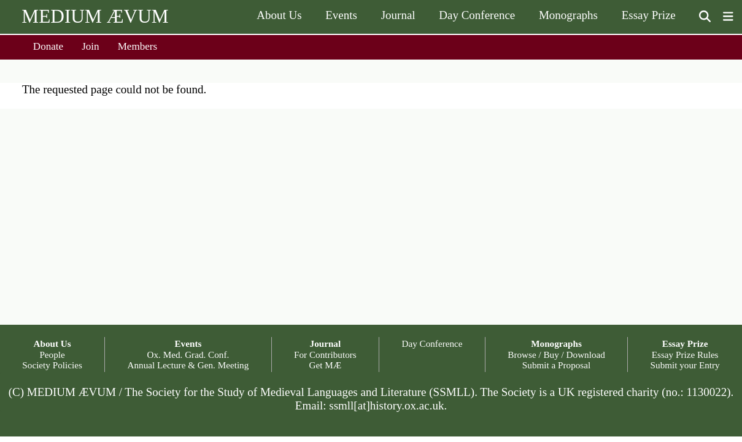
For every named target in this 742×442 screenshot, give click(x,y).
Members (138, 46)
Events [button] (187, 343)
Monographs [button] (556, 343)
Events (341, 15)
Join (90, 46)
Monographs (568, 15)
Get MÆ (325, 365)
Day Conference (477, 15)
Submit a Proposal (556, 365)
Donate (48, 46)
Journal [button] (325, 343)
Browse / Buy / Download (556, 354)
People (51, 354)
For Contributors (325, 354)
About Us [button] (52, 343)
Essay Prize (649, 15)
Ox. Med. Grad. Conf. (188, 354)
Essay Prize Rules (685, 354)
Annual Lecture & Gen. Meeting (188, 365)
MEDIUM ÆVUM (94, 16)
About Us (279, 15)
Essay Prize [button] (685, 343)
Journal (398, 15)
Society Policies (52, 365)
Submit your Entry (685, 365)
